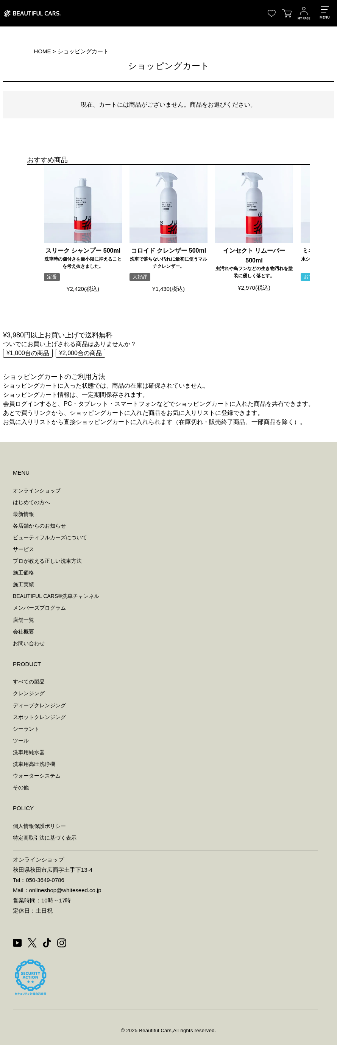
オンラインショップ (37, 491)
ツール (21, 741)
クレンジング (29, 693)
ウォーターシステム (37, 776)
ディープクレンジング (39, 705)
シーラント (26, 729)
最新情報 (23, 514)
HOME (42, 51)
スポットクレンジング (39, 717)
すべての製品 (29, 682)
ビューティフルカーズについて (50, 537)
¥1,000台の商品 (27, 353)
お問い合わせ (29, 643)
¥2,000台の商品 (80, 353)
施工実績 (23, 584)
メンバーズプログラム (39, 608)
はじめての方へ (31, 502)
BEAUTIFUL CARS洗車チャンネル (56, 596)
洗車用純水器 (29, 752)
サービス (23, 549)
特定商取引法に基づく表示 (44, 838)
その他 (21, 787)
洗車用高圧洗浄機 (34, 764)
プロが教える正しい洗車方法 (47, 561)
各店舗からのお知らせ (39, 526)
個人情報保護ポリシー (39, 826)
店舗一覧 (23, 620)
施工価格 (23, 573)
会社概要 (23, 632)
